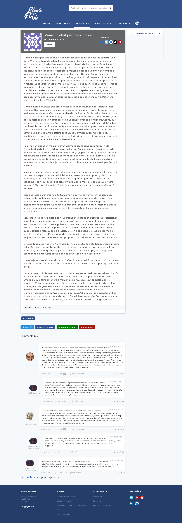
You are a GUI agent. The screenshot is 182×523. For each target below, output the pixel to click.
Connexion (97, 496)
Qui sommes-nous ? (65, 496)
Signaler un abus (87, 327)
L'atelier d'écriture (102, 23)
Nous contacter (63, 514)
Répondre (45, 373)
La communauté (62, 23)
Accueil (46, 23)
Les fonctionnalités (65, 501)
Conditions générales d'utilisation (71, 505)
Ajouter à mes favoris (45, 327)
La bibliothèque (123, 23)
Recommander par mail (67, 327)
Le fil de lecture (82, 23)
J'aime (27, 327)
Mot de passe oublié (101, 505)
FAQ (58, 509)
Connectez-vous (30, 477)
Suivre (49, 44)
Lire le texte (28, 318)
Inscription (97, 501)
